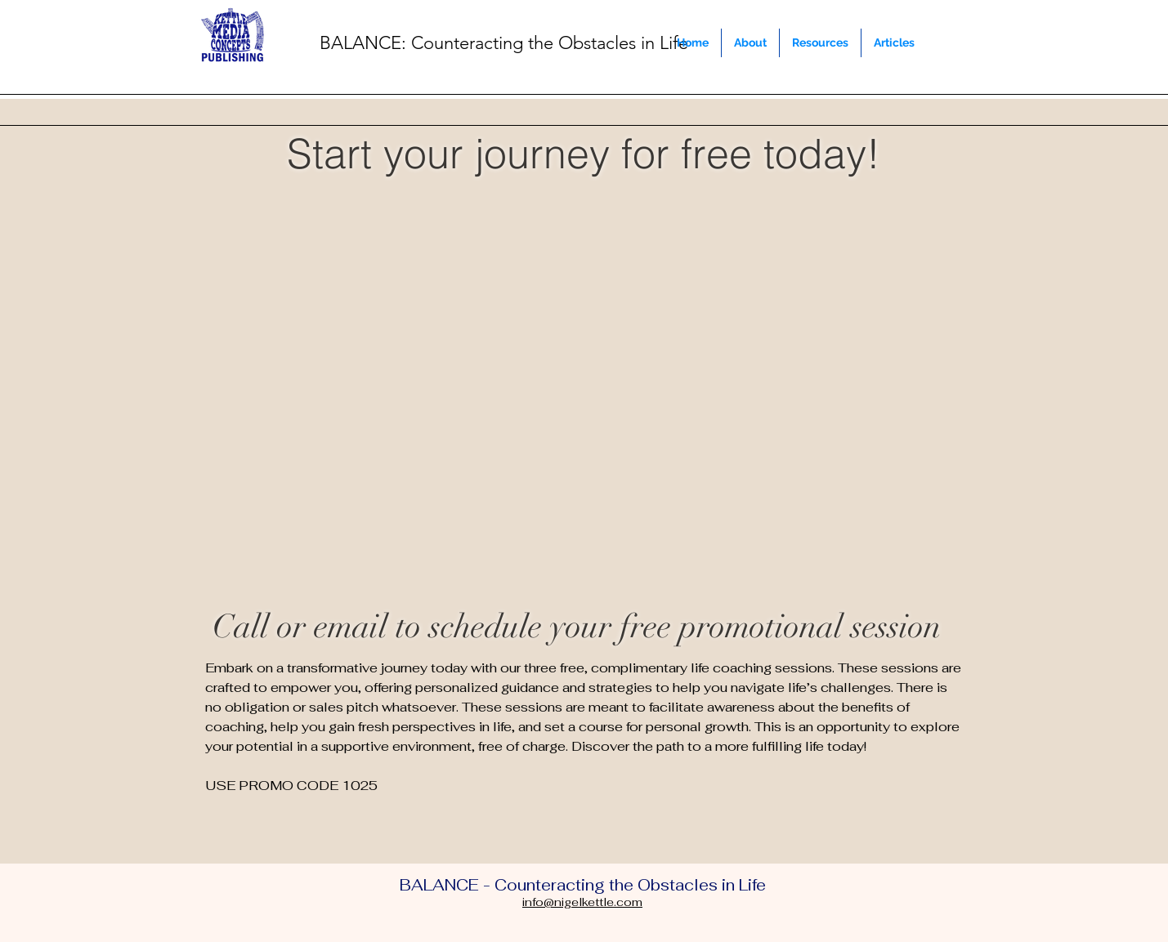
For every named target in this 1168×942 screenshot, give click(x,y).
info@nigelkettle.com (582, 902)
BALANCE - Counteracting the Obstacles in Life (583, 885)
